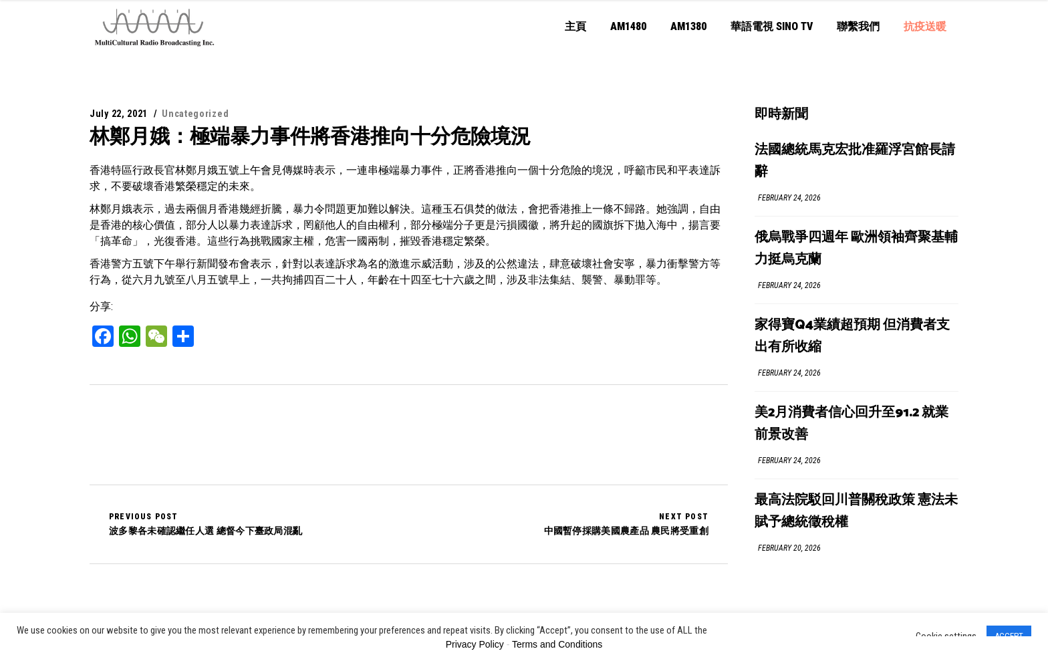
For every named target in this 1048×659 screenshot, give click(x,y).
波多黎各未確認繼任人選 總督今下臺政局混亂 (205, 524)
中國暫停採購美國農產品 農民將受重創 (626, 524)
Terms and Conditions (557, 644)
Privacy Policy (475, 644)
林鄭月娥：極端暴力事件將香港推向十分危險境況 (310, 136)
